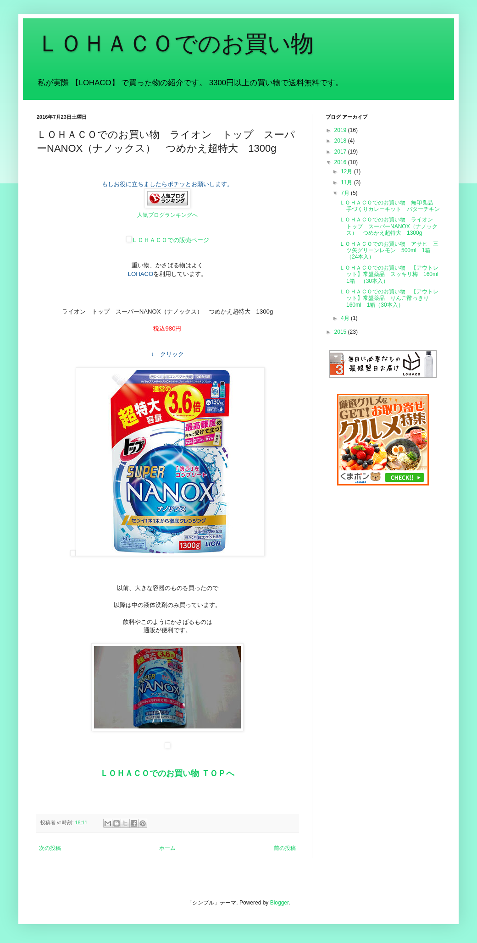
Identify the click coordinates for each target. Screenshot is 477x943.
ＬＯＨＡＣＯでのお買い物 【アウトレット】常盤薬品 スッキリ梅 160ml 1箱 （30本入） (391, 274)
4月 (346, 318)
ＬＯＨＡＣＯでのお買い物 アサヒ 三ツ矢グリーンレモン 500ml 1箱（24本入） (388, 250)
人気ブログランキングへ (167, 215)
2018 (341, 141)
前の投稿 (285, 848)
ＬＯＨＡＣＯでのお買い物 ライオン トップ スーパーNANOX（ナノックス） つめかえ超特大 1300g (388, 226)
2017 (341, 152)
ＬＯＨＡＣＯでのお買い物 (175, 43)
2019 (341, 130)
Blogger (279, 902)
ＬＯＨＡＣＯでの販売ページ (167, 240)
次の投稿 (50, 848)
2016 (341, 162)
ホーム (167, 848)
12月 (347, 171)
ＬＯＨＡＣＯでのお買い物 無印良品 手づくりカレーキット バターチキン (389, 205)
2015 (341, 332)
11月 (347, 182)
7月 (346, 193)
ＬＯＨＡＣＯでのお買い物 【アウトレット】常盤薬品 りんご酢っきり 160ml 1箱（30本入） (388, 298)
